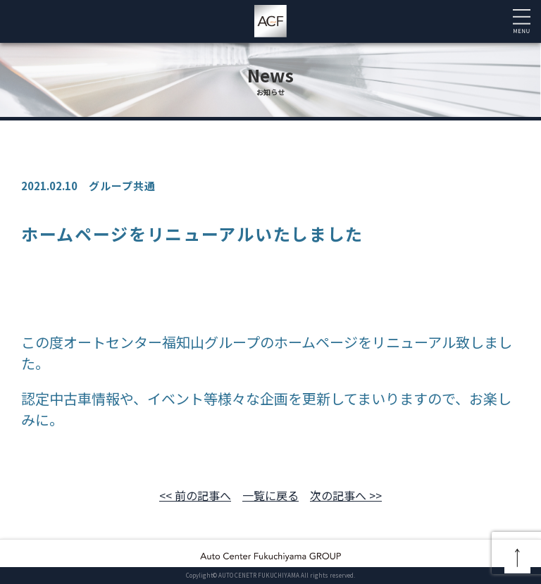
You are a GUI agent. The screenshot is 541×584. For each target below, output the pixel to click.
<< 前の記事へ (195, 495)
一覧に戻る (270, 495)
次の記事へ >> (346, 495)
